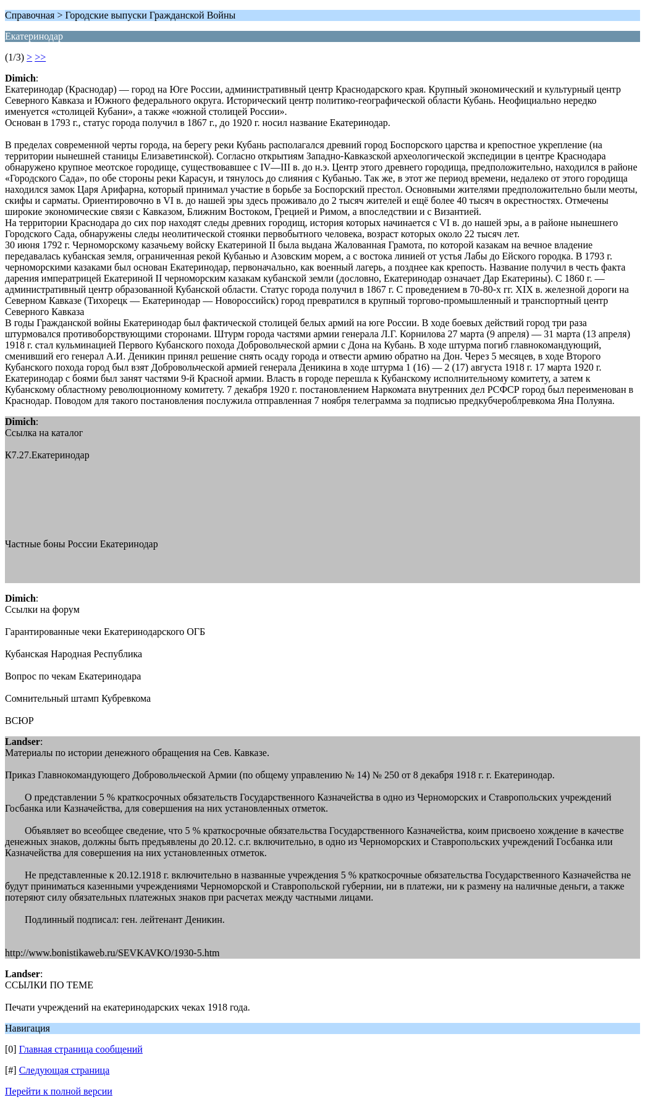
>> (40, 57)
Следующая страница (64, 1070)
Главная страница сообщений (81, 1049)
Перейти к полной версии (58, 1091)
